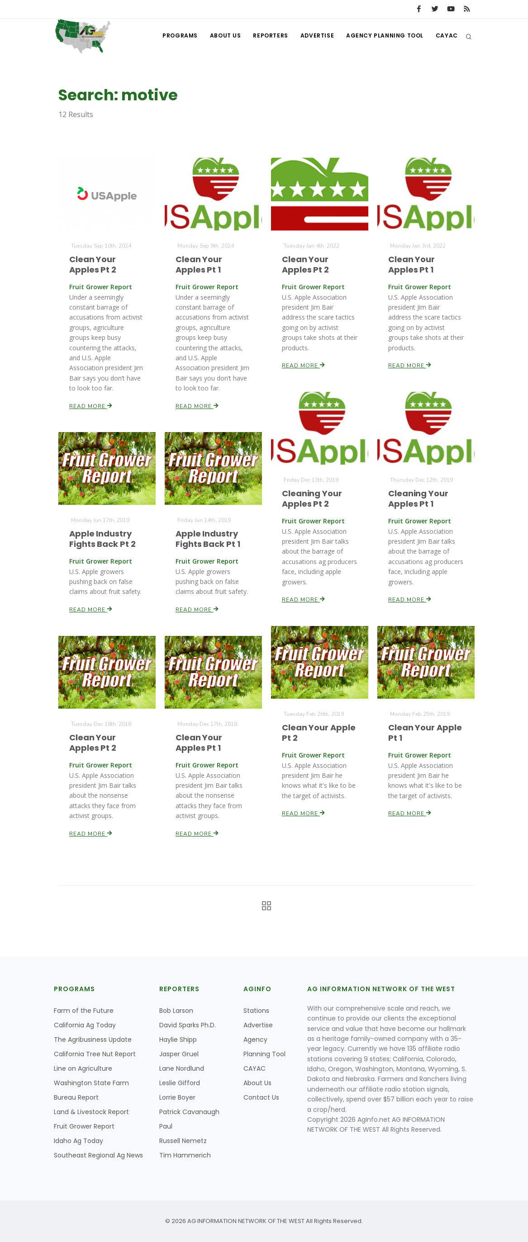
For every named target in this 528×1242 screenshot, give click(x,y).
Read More (91, 404)
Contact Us (261, 1097)
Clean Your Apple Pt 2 (318, 732)
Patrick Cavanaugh (189, 1111)
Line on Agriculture (83, 1068)
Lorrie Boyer (177, 1097)
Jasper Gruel (179, 1054)
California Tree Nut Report (95, 1054)
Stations (256, 1010)
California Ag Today (85, 1025)
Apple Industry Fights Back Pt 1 (208, 539)
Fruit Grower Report (84, 1126)
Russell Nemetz (183, 1140)
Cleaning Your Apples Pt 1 (418, 498)
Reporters (265, 36)
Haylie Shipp (178, 1039)
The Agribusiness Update (93, 1039)
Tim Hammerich (185, 1155)
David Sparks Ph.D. (187, 1025)
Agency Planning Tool (383, 36)
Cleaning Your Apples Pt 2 (312, 498)
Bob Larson (176, 1010)
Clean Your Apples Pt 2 (93, 264)
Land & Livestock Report (91, 1111)
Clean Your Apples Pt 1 (199, 264)
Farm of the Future (84, 1010)
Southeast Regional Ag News (98, 1155)
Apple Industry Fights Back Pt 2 (102, 539)
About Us (219, 36)
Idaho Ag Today (78, 1140)
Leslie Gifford (179, 1082)
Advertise (313, 36)
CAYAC (446, 36)
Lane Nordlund (181, 1068)
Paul (165, 1126)
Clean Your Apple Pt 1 (425, 732)
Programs (172, 36)
